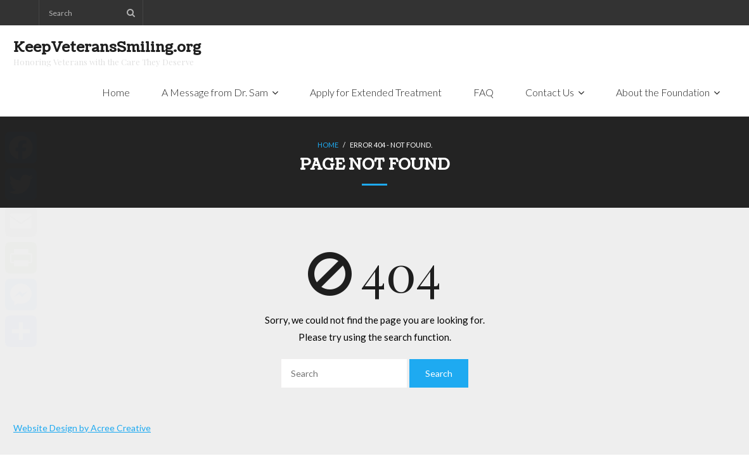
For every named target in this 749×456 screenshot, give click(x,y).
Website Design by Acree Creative (82, 427)
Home (327, 145)
